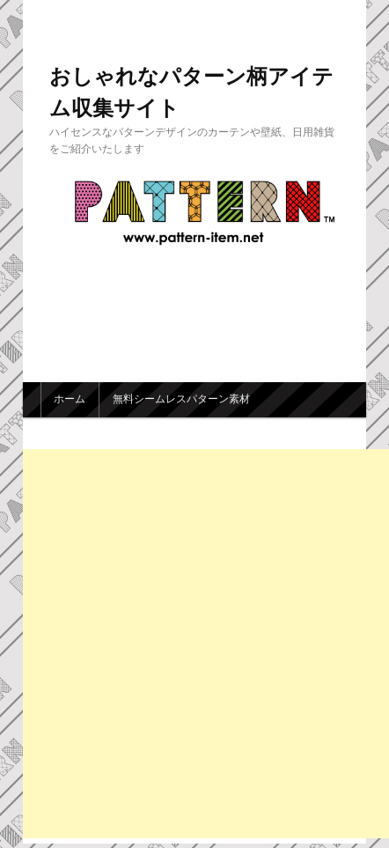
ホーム (69, 399)
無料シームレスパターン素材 (181, 399)
